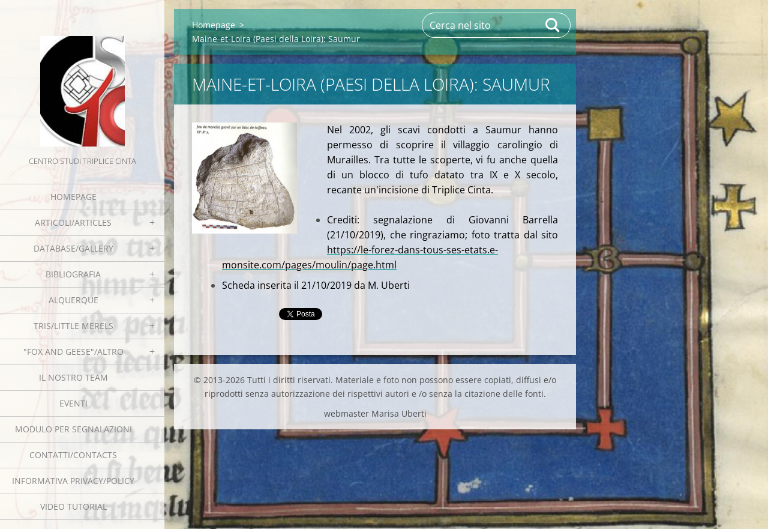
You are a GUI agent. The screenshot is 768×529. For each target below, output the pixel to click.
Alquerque (73, 300)
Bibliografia (73, 274)
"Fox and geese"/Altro (73, 351)
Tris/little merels (73, 325)
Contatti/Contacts (73, 455)
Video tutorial (73, 506)
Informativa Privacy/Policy (73, 480)
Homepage (73, 196)
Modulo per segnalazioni (73, 429)
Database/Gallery (73, 248)
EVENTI (73, 403)
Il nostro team (73, 377)
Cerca (553, 25)
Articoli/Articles (73, 222)
